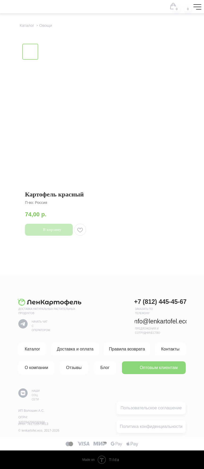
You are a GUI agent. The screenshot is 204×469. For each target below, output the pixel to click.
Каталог (27, 25)
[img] (184, 6)
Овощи (45, 25)
